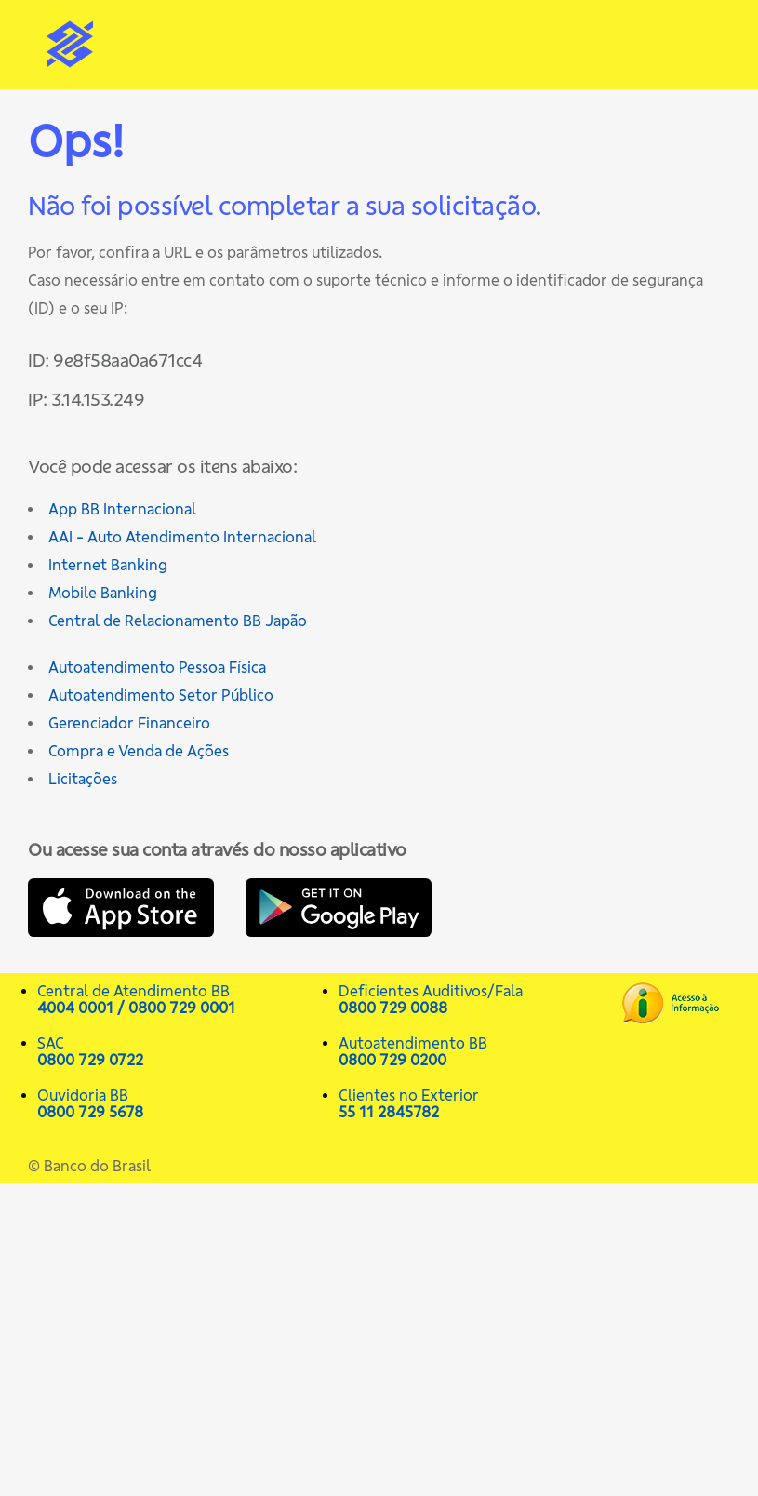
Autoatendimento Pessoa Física (157, 667)
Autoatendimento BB (480, 1051)
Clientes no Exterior (480, 1103)
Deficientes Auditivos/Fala (480, 999)
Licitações (82, 778)
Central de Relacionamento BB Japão (177, 620)
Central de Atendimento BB (178, 999)
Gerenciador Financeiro (129, 723)
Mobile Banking (102, 592)
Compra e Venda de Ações (138, 750)
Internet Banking (107, 564)
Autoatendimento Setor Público (160, 695)
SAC (178, 1051)
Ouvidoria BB (178, 1103)
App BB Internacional (122, 509)
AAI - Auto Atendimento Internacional (182, 536)
